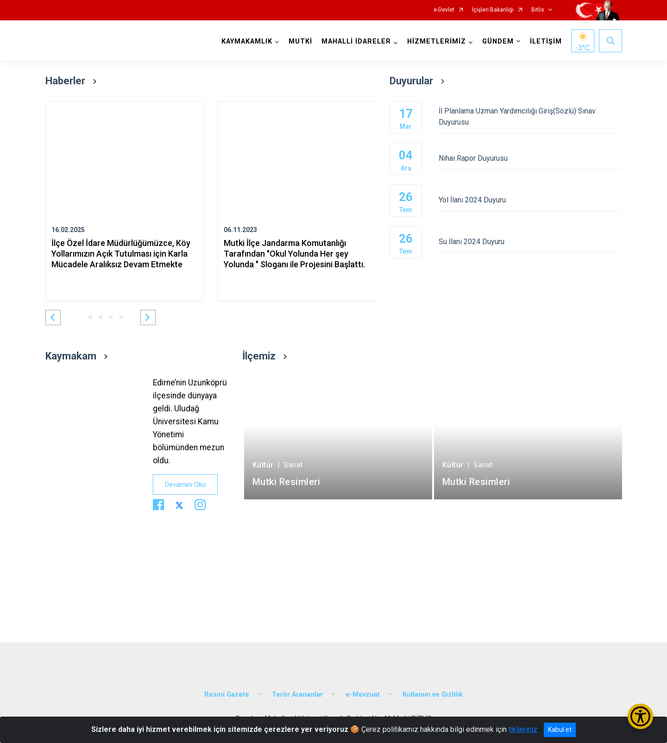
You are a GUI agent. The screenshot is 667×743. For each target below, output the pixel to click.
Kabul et (560, 729)
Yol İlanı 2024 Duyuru (530, 199)
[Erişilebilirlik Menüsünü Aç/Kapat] (640, 716)
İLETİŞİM (546, 41)
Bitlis (537, 10)
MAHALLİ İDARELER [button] (356, 41)
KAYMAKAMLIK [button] (246, 41)
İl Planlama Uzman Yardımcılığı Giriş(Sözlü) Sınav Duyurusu (530, 116)
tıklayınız (523, 729)
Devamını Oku (185, 484)
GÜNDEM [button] (498, 41)
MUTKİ (300, 41)
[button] (53, 317)
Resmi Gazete (226, 695)
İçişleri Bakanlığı (493, 10)
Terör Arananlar (297, 695)
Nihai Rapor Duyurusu (530, 158)
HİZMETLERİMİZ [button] (436, 41)
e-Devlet (444, 10)
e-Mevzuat (363, 695)
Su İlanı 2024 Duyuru (530, 241)
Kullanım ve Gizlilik (433, 695)
